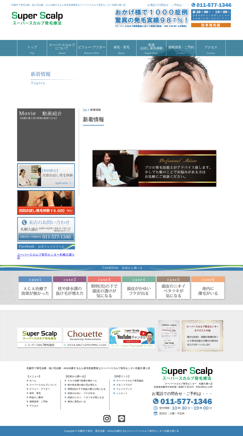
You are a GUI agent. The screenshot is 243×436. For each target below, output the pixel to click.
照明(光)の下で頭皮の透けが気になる (87, 389)
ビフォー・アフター (39, 389)
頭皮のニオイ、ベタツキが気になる (86, 397)
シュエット (122, 393)
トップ (32, 49)
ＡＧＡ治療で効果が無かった (82, 380)
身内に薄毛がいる (77, 401)
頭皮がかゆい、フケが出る (81, 393)
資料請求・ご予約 (181, 49)
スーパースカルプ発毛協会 (130, 380)
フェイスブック (124, 389)
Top (85, 109)
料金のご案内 (36, 397)
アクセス (211, 49)
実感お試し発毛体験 (151, 48)
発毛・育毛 (121, 49)
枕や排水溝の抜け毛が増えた (82, 384)
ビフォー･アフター (92, 49)
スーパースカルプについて (62, 48)
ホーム (32, 380)
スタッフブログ (124, 384)
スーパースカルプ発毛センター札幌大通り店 (46, 256)
